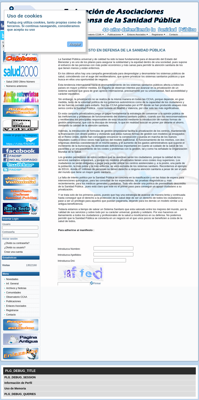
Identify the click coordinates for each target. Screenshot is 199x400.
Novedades (12, 279)
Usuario (6, 224)
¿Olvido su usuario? (14, 247)
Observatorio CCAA (91, 34)
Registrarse (157, 34)
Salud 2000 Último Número (20, 81)
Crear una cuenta (13, 252)
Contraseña (8, 232)
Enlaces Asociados (136, 34)
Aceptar (74, 44)
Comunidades (13, 292)
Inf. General (12, 283)
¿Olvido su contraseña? (16, 243)
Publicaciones (114, 34)
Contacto (173, 34)
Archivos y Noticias (16, 288)
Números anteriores (16, 86)
